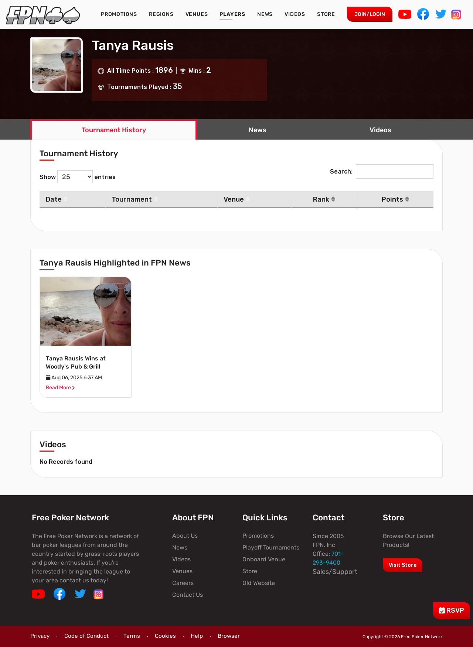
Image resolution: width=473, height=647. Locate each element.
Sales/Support (335, 572)
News (265, 14)
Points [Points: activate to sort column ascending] (395, 199)
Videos (295, 14)
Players (232, 14)
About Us (185, 535)
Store (326, 14)
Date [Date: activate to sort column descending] (57, 199)
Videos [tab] (380, 130)
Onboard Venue (263, 559)
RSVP (451, 610)
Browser (229, 636)
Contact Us (187, 594)
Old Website (258, 582)
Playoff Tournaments (270, 547)
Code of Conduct (86, 636)
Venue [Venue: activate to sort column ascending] (237, 199)
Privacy (40, 636)
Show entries (78, 176)
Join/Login (369, 14)
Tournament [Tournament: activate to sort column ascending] (135, 199)
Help (197, 636)
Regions (161, 14)
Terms (131, 636)
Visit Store (402, 565)
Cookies (165, 636)
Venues (197, 14)
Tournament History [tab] (114, 130)
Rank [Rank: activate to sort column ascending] (324, 199)
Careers (183, 582)
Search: (381, 171)
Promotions (119, 14)
